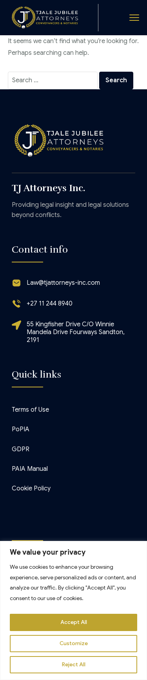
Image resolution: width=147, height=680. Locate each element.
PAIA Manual (30, 469)
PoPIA (20, 429)
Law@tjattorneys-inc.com (63, 283)
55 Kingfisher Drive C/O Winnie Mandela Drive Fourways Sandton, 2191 (76, 332)
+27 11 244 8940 (50, 303)
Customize (73, 643)
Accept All (73, 622)
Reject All (73, 664)
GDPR (20, 449)
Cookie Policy (31, 488)
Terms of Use (30, 410)
